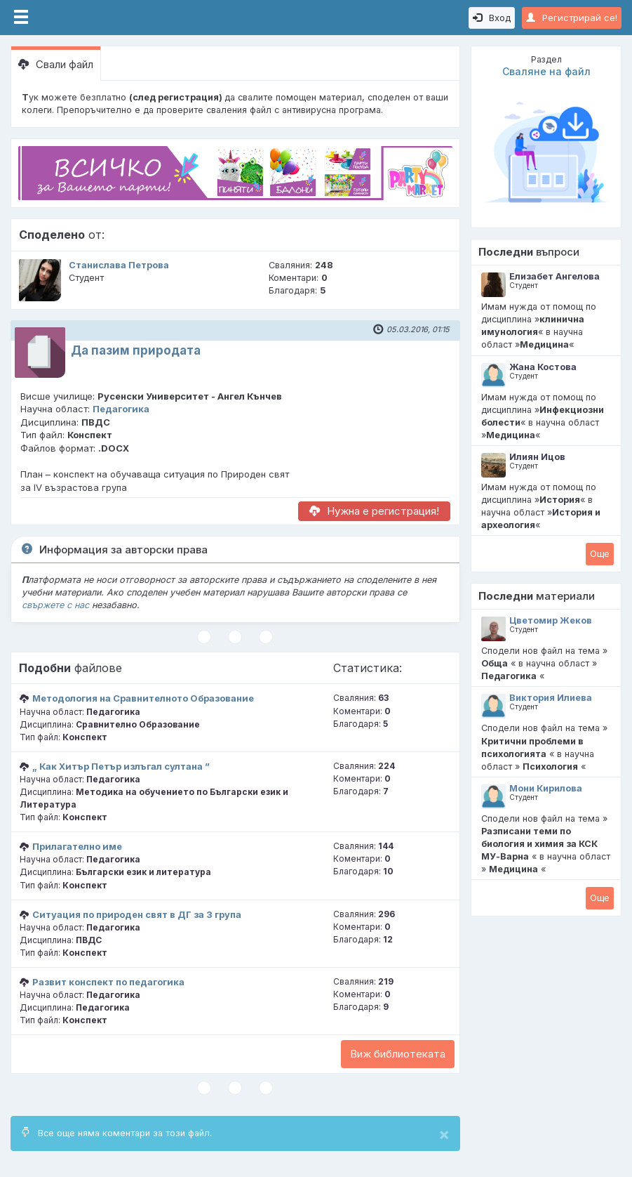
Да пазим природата (136, 350)
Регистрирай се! (571, 17)
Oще (600, 553)
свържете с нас (55, 605)
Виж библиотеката (397, 1053)
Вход (492, 17)
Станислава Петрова (119, 265)
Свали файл (55, 64)
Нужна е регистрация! (374, 511)
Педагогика (121, 408)
